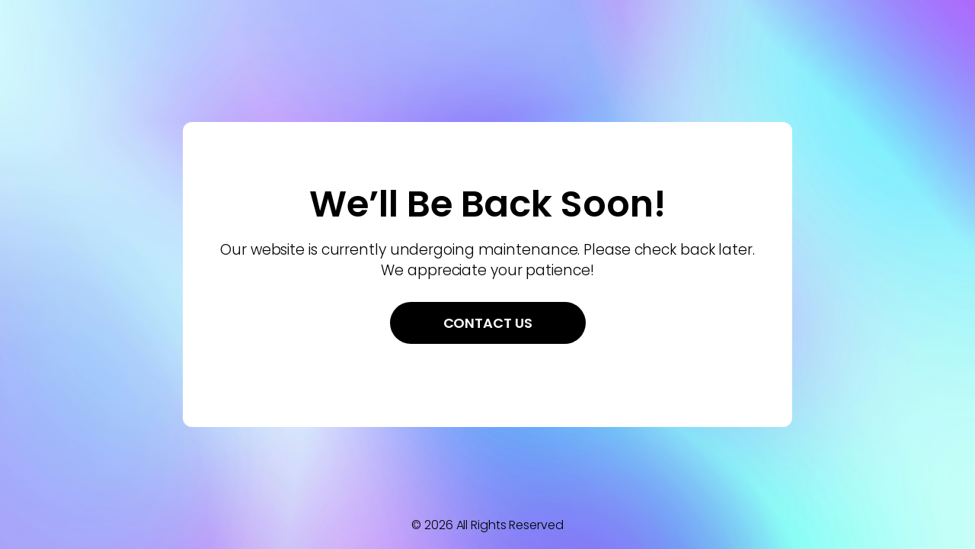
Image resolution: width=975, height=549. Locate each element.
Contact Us (487, 322)
